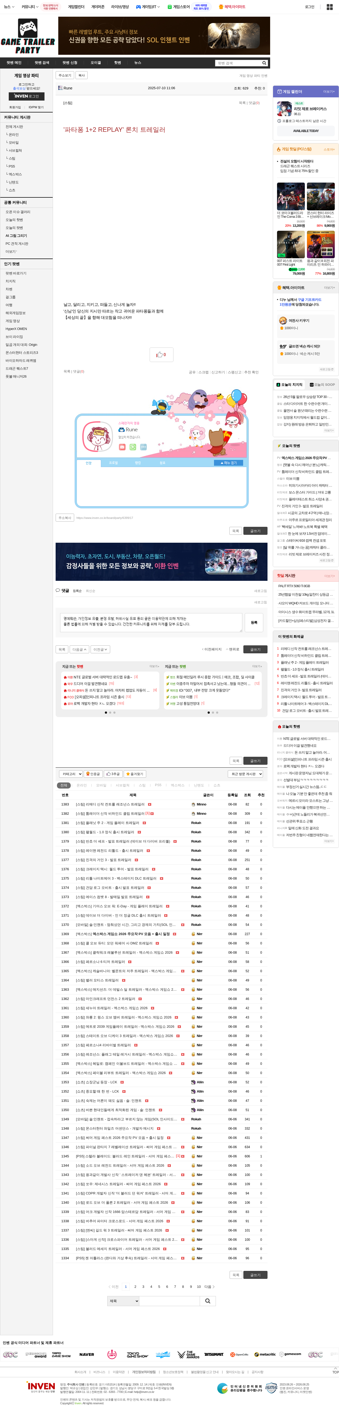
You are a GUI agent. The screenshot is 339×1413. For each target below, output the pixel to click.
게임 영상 (13, 321)
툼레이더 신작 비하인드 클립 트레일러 (110, 814)
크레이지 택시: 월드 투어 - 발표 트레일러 (112, 869)
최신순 (90, 591)
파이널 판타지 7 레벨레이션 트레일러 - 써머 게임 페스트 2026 (128, 1147)
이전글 (98, 649)
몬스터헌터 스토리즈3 (22, 352)
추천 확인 (251, 372)
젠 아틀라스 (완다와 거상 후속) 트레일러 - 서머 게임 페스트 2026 (130, 1258)
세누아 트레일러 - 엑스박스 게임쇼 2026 (112, 1008)
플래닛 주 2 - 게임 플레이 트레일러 (107, 823)
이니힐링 (133, 447)
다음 (207, 1287)
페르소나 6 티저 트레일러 (100, 962)
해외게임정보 (15, 313)
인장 (89, 463)
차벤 (9, 289)
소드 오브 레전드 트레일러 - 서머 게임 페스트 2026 (120, 1165)
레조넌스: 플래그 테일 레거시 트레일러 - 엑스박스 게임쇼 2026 (129, 1054)
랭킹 (138, 463)
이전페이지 (213, 649)
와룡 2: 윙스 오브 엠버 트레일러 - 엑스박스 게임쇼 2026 (123, 1017)
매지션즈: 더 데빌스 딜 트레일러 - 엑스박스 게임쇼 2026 (127, 989)
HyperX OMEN (16, 328)
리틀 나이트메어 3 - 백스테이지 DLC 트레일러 (116, 878)
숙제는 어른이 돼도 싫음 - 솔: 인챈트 (109, 1101)
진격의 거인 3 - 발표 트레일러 (103, 860)
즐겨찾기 (137, 774)
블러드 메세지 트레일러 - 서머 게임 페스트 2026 (118, 1249)
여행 (9, 305)
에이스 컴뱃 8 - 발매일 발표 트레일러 (109, 897)
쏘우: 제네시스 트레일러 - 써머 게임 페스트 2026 (118, 1184)
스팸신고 (235, 372)
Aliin (200, 1082)
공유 (192, 372)
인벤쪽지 (122, 447)
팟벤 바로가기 (16, 273)
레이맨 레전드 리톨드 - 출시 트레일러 (109, 851)
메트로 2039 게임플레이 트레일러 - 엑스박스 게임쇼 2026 (125, 1027)
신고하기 (218, 372)
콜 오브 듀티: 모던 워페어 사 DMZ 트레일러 (114, 943)
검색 (208, 1301)
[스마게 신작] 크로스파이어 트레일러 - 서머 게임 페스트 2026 (128, 1240)
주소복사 (65, 518)
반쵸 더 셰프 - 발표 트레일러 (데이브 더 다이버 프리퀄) (123, 841)
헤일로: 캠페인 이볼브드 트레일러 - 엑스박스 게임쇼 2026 (128, 1064)
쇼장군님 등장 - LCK (96, 1082)
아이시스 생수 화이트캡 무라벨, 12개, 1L (306, 612)
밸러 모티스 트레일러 (97, 980)
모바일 (12, 142)
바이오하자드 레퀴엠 (21, 360)
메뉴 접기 (228, 463)
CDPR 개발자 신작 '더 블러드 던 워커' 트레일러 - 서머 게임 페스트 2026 (136, 1193)
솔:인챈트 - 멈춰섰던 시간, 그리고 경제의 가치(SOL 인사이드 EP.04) (135, 925)
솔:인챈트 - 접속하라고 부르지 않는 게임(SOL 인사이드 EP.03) (130, 1119)
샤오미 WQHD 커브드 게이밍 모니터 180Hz (306, 603)
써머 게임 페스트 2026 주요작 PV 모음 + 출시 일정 (120, 1138)
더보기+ (154, 666)
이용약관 (118, 1372)
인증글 (95, 774)
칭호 (163, 463)
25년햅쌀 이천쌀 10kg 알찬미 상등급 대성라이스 (306, 594)
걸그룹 (11, 297)
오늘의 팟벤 (14, 227)
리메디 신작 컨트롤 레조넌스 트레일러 (110, 804)
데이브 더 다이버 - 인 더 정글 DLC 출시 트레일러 (118, 915)
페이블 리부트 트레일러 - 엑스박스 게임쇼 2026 (121, 1073)
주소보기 (65, 75)
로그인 (309, 7)
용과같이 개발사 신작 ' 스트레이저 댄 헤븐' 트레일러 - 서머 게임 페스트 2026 (140, 1175)
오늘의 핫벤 (14, 219)
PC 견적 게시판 (17, 243)
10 (199, 1287)
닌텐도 (12, 182)
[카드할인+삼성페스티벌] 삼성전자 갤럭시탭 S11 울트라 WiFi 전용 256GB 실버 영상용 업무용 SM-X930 (306, 621)
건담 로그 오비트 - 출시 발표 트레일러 (110, 888)
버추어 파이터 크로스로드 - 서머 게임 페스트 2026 (119, 1221)
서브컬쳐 (14, 150)
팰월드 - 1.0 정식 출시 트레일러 (105, 832)
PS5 (10, 166)
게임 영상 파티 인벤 (253, 76)
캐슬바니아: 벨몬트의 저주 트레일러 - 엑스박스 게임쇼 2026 (130, 971)
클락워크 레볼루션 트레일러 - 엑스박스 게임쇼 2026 (124, 952)
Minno (201, 804)
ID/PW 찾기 (36, 107)
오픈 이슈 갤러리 (18, 212)
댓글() (254, 103)
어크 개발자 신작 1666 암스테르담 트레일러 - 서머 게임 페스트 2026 (133, 1212)
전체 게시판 (14, 126)
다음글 (78, 649)
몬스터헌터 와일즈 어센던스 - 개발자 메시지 (115, 1128)
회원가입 (15, 107)
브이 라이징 (14, 336)
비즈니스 (99, 1372)
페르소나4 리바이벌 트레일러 (103, 1045)
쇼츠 (10, 190)
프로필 (113, 463)
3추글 (115, 774)
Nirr (199, 934)
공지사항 (257, 1372)
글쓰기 (255, 761)
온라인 (12, 134)
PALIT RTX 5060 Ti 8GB (294, 586)
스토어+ (329, 149)
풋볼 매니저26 (16, 376)
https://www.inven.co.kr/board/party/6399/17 (105, 517)
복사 (81, 75)
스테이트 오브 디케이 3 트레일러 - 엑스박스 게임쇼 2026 (124, 1036)
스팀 (10, 158)
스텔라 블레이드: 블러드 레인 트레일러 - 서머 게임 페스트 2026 (129, 1156)
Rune (65, 88)
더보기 (144, 447)
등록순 (77, 591)
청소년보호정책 (173, 1372)
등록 (254, 622)
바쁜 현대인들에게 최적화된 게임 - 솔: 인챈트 (115, 1110)
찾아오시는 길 (235, 1372)
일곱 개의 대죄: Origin (21, 344)
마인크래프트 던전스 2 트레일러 (105, 999)
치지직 (11, 281)
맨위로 (234, 649)
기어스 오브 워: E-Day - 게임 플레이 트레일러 (119, 906)
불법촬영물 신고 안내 (204, 1372)
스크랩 (203, 372)
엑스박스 (14, 174)
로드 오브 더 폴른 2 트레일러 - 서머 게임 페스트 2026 (122, 1202)
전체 (63, 785)
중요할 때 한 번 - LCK (97, 1091)
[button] (106, 713)
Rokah (196, 823)
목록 (242, 103)
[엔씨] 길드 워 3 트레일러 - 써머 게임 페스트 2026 (119, 1230)
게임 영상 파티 (26, 75)
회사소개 (80, 1372)
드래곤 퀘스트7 (17, 368)
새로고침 (260, 591)
